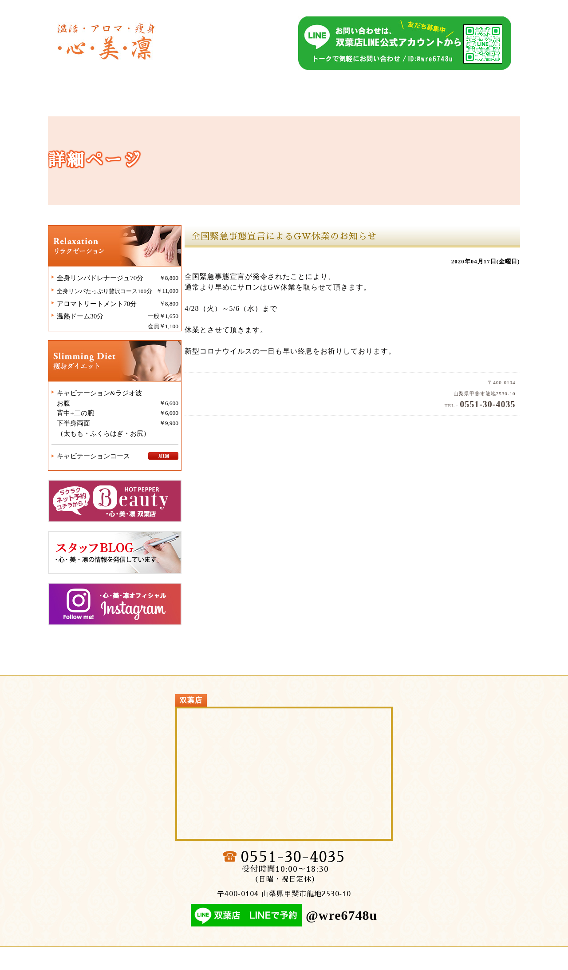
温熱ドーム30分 (88, 326)
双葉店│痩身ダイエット (341, 102)
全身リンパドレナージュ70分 (108, 288)
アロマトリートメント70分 (105, 314)
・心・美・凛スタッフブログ (123, 562)
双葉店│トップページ (113, 102)
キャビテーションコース (101, 465)
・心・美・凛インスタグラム (123, 613)
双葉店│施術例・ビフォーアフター (454, 102)
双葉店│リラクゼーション (227, 102)
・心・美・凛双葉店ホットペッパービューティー (123, 510)
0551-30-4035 (293, 869)
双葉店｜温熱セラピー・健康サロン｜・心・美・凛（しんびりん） (107, 39)
